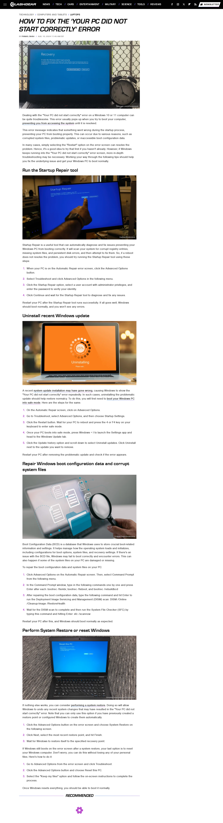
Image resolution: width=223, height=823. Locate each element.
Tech (59, 4)
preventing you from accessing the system (48, 123)
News (46, 4)
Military (110, 4)
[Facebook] (172, 4)
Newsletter (209, 4)
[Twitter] (183, 4)
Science (127, 4)
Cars (71, 4)
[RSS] (195, 4)
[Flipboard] (189, 4)
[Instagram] (178, 4)
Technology (26, 15)
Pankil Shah (28, 36)
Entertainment (89, 4)
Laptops (75, 15)
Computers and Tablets (52, 15)
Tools (141, 4)
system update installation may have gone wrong (63, 390)
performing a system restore (88, 705)
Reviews (155, 4)
